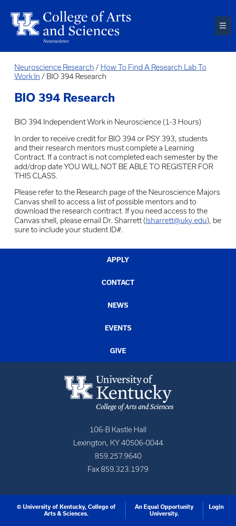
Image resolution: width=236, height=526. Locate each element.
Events (118, 328)
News (118, 305)
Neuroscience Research (54, 67)
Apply (118, 259)
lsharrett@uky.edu (176, 220)
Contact (118, 282)
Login (216, 507)
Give (118, 350)
